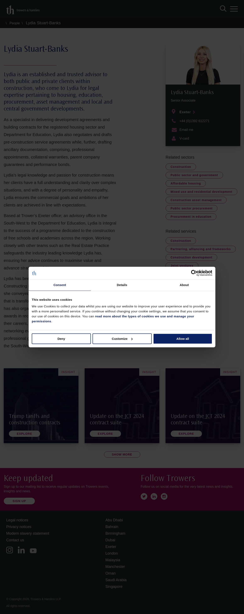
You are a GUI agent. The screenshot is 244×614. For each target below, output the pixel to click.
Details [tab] (122, 285)
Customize (122, 338)
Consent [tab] (60, 285)
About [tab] (184, 285)
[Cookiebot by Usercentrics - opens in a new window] (194, 273)
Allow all (182, 338)
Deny (61, 338)
